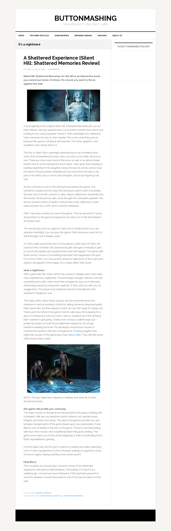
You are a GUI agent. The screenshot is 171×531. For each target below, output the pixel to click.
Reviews (47, 499)
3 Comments (53, 75)
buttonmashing (85, 18)
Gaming (39, 499)
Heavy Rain (74, 340)
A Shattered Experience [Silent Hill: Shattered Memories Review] (62, 63)
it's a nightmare (44, 502)
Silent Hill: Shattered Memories (68, 502)
